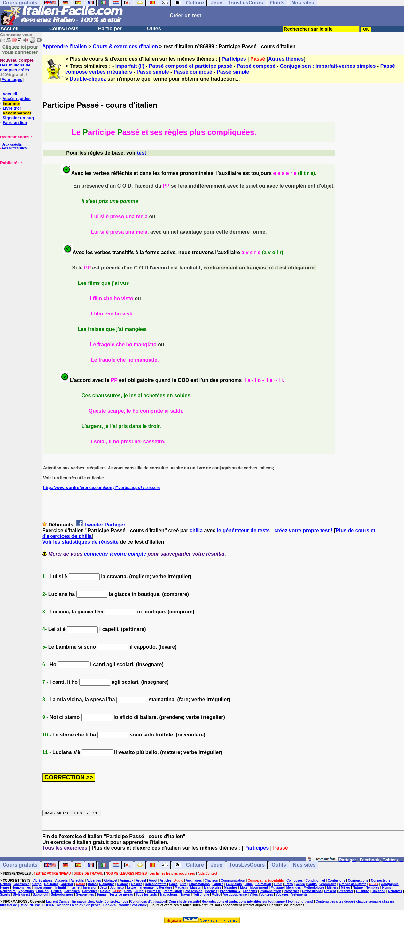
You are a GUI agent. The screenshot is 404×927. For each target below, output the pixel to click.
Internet (75, 887)
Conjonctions (358, 880)
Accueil (9, 28)
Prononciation (270, 891)
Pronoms (250, 891)
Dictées (122, 884)
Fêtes (288, 884)
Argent (141, 880)
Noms (386, 887)
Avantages (11, 79)
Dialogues (106, 884)
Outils (279, 865)
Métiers (332, 887)
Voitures (266, 894)
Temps (102, 894)
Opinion (42, 891)
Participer (110, 28)
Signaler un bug (18, 117)
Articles (166, 880)
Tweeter (93, 524)
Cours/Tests (63, 28)
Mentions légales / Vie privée (79, 905)
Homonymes (21, 887)
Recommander (17, 113)
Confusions (336, 880)
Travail (185, 894)
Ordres (56, 891)
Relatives (395, 891)
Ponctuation (173, 891)
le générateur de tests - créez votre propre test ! (275, 530)
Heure (4, 887)
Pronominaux (230, 891)
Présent (330, 891)
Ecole (173, 884)
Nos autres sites (14, 148)
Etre (183, 884)
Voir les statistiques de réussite (80, 542)
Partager (115, 524)
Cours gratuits (20, 865)
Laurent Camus (57, 901)
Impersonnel (43, 887)
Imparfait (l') (129, 66)
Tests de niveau (121, 894)
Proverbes (291, 891)
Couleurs (51, 884)
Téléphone (201, 894)
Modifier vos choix (133, 905)
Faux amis (234, 884)
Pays (128, 891)
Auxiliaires (194, 880)
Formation (263, 884)
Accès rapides (16, 98)
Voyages (282, 894)
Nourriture (8, 891)
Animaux (126, 880)
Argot (153, 880)
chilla (196, 530)
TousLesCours (247, 865)
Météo (345, 887)
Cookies (109, 905)
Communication (233, 880)
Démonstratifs (155, 884)
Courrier (67, 884)
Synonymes (85, 894)
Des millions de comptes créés (17, 65)
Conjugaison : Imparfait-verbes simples (328, 66)
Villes (254, 894)
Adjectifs (77, 880)
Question (378, 891)
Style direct (21, 894)
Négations (26, 891)
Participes (233, 59)
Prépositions (312, 891)
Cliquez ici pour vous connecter (20, 49)
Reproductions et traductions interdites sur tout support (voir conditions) (257, 901)
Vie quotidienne (235, 894)
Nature (358, 887)
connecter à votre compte (115, 554)
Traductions (168, 894)
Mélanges (293, 887)
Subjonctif (40, 894)
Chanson (211, 880)
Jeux (216, 865)
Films (249, 884)
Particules (89, 891)
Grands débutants (352, 884)
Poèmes (211, 891)
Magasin (181, 887)
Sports (5, 894)
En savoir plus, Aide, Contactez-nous (100, 901)
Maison (195, 887)
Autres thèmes (286, 59)
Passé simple (152, 71)
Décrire (136, 884)
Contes (5, 884)
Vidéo (216, 894)
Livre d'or (12, 108)
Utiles (154, 28)
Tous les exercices (64, 848)
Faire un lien (15, 122)
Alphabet (110, 880)
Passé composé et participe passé (190, 66)
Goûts (312, 884)
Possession (194, 891)
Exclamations (199, 884)
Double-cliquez (88, 79)
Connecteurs (381, 880)
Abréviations (43, 880)
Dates (92, 884)
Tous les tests (146, 894)
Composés (294, 880)
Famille (218, 884)
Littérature (164, 887)
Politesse (154, 891)
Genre (300, 884)
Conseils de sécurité (184, 901)
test (141, 153)
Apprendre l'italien (64, 46)
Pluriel (139, 891)
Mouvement (259, 887)
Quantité (362, 891)
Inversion (90, 887)
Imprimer (11, 103)
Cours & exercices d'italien (125, 46)
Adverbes (94, 880)
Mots (243, 887)
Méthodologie (314, 887)
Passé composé (256, 66)
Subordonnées (62, 894)
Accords (61, 880)
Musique (277, 887)
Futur (278, 884)
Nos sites (304, 865)
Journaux (117, 887)
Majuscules (212, 887)
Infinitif (60, 887)
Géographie (390, 884)
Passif (105, 891)
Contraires (21, 884)
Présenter (345, 891)
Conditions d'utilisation (148, 901)
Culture (195, 865)
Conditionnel (315, 880)
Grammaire (327, 884)
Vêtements (299, 894)
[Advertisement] (19, 197)
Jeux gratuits (12, 144)
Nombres (372, 887)
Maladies (230, 887)
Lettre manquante (140, 887)
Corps (37, 884)
